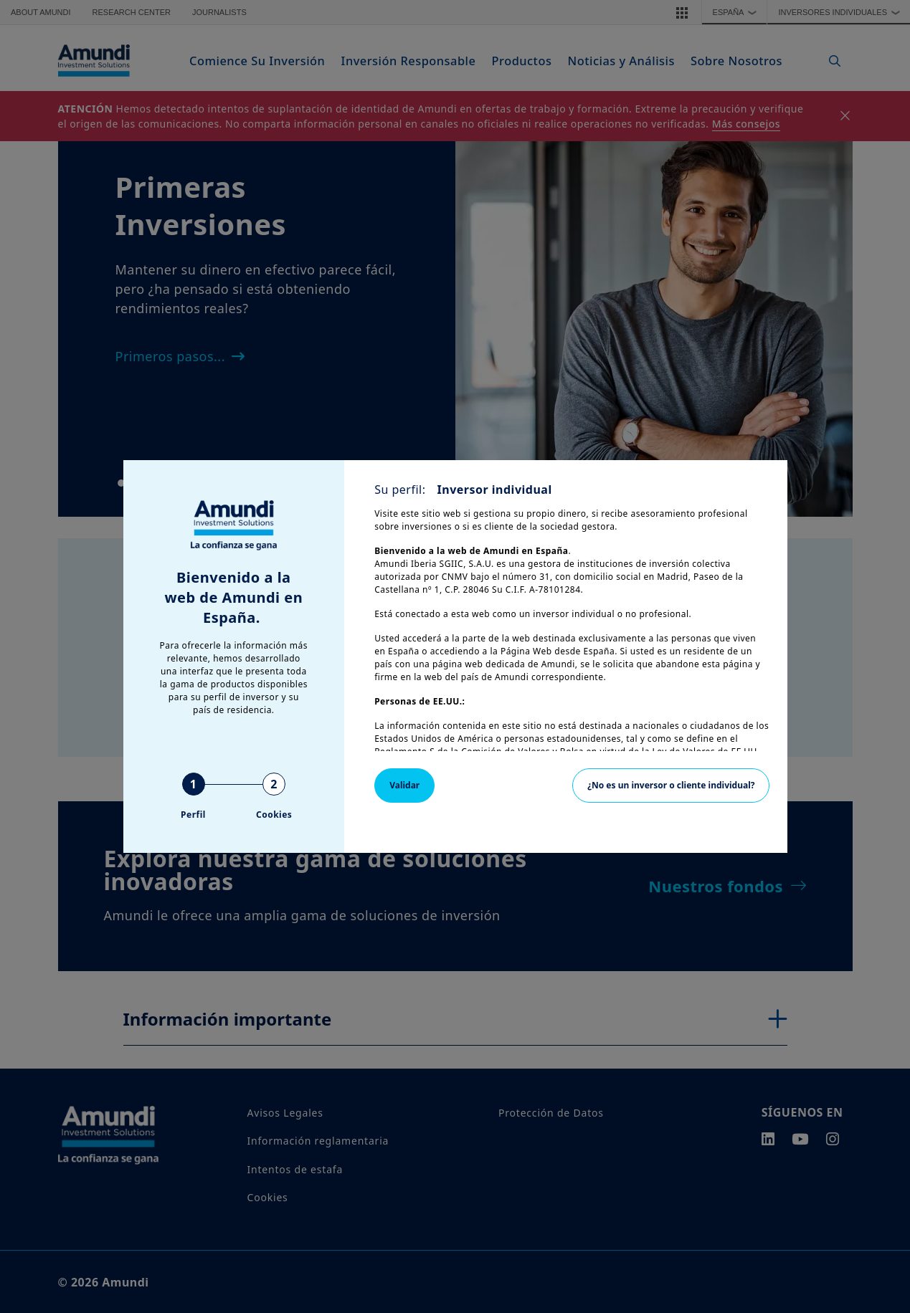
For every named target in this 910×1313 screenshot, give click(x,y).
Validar (404, 785)
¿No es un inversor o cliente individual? (670, 785)
